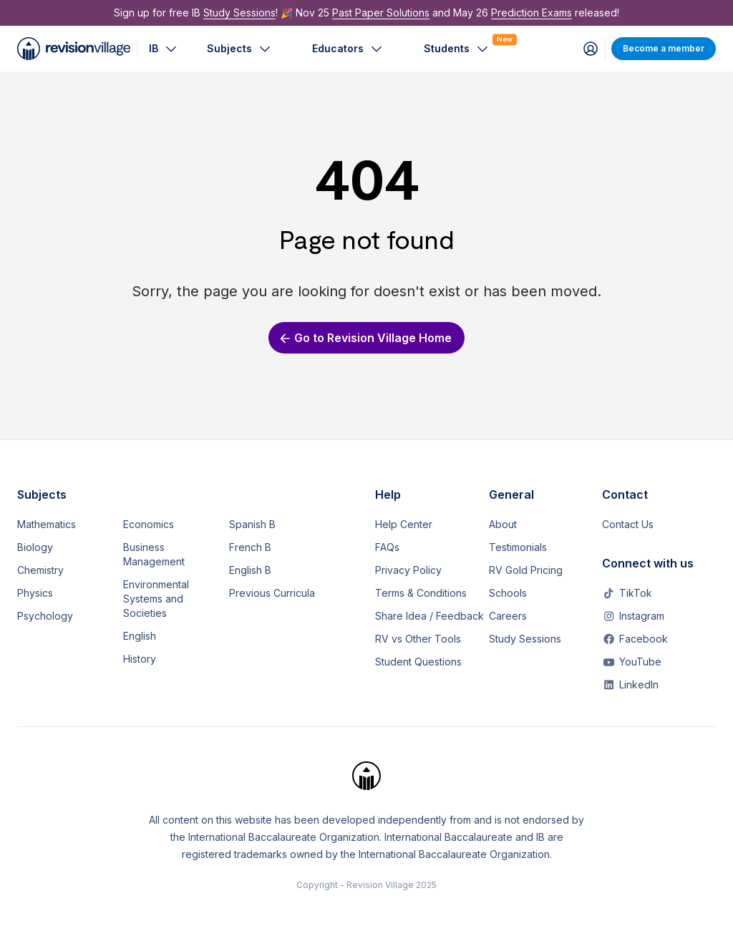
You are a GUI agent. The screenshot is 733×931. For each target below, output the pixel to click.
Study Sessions (239, 12)
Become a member (663, 48)
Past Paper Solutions (380, 12)
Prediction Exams (531, 12)
